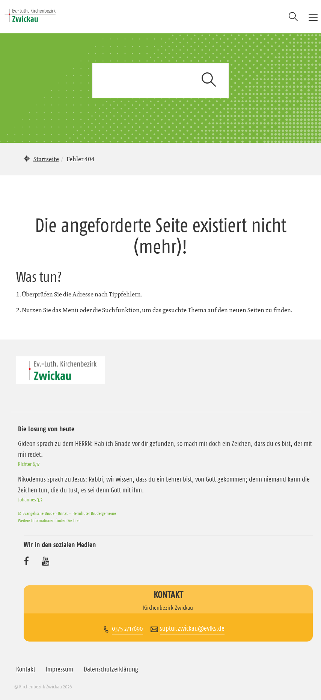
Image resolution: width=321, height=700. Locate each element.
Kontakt (25, 669)
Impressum (59, 669)
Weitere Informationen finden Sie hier (49, 520)
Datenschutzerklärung (111, 669)
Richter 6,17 (29, 464)
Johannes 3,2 (30, 499)
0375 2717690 (127, 628)
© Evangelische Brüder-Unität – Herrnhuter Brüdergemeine (67, 513)
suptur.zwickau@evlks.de (192, 628)
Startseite (46, 159)
